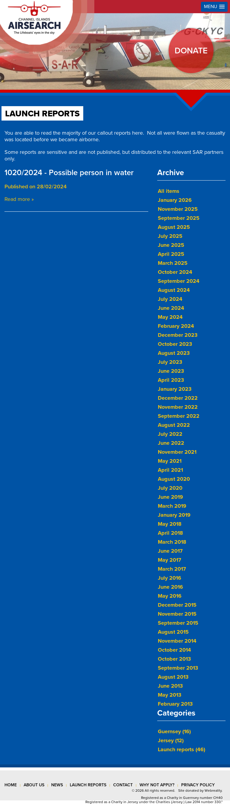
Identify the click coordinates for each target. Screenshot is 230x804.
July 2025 (170, 236)
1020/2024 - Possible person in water (69, 172)
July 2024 (170, 299)
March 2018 (172, 542)
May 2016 (169, 596)
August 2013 (173, 677)
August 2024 (174, 290)
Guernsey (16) (174, 731)
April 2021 (170, 470)
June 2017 (170, 551)
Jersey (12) (171, 740)
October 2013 (174, 659)
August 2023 (174, 353)
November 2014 (177, 641)
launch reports (88, 785)
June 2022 (171, 443)
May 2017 (169, 560)
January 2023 (175, 389)
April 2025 (171, 254)
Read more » (19, 199)
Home (10, 785)
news (57, 785)
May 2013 (169, 695)
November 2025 (178, 209)
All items (168, 191)
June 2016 (170, 587)
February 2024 (176, 326)
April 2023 (171, 380)
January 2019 (174, 515)
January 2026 (175, 200)
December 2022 (178, 398)
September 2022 (178, 416)
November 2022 (178, 407)
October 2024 (175, 272)
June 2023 (171, 371)
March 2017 (172, 569)
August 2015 (173, 632)
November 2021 (177, 452)
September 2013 (178, 668)
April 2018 (170, 533)
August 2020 (174, 479)
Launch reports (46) (181, 749)
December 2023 (178, 335)
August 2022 (174, 425)
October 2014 (174, 650)
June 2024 (171, 308)
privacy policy (198, 785)
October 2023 (175, 344)
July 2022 (170, 434)
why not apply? (157, 785)
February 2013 (175, 704)
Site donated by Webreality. (200, 790)
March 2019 (172, 506)
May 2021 (169, 461)
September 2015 (178, 623)
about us (34, 785)
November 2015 (177, 614)
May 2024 (170, 317)
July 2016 (169, 578)
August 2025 (174, 227)
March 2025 (172, 263)
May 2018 (169, 524)
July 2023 (170, 362)
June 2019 (170, 497)
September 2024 (178, 281)
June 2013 (170, 686)
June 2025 (171, 245)
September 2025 (178, 218)
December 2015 (177, 605)
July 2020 (170, 488)
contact (123, 785)
